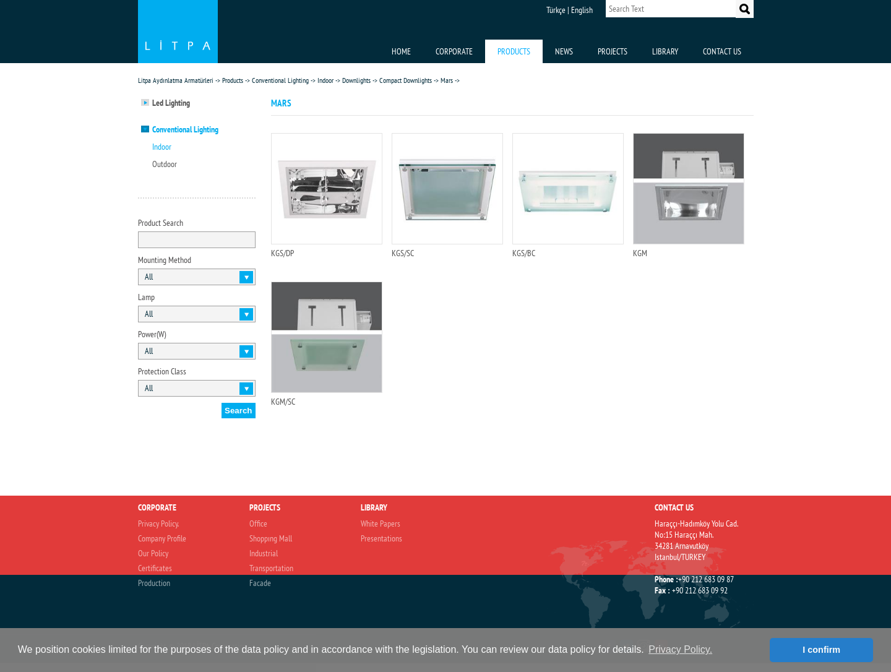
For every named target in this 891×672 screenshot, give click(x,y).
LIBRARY (665, 51)
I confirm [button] (821, 650)
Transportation (271, 568)
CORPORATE (454, 51)
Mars (447, 80)
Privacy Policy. (158, 523)
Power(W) (152, 334)
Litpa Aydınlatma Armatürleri (175, 80)
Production (154, 582)
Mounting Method (164, 259)
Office (258, 523)
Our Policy (153, 553)
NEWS (564, 51)
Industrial (263, 553)
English (582, 9)
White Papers (380, 523)
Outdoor (164, 164)
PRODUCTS (513, 51)
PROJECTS (612, 51)
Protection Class (162, 371)
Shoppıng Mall (270, 538)
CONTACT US (722, 51)
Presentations (381, 538)
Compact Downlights (405, 80)
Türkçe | (557, 9)
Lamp (146, 297)
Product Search (160, 222)
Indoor (325, 80)
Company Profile (162, 538)
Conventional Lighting (280, 80)
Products (232, 80)
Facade (260, 582)
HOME (401, 51)
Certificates (155, 568)
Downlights (356, 80)
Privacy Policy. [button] (680, 649)
